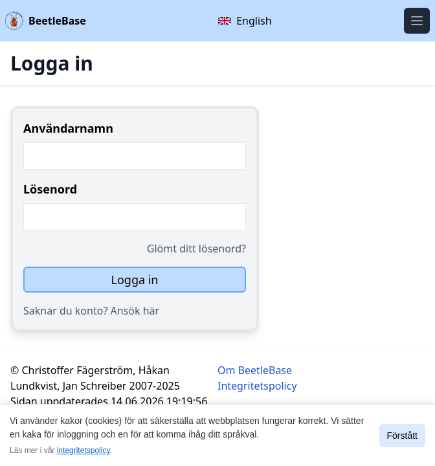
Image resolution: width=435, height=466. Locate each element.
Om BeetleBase (255, 370)
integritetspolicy (83, 450)
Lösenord (50, 189)
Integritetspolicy (257, 386)
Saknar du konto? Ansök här (91, 311)
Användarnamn (68, 128)
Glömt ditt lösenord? (196, 248)
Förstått (402, 435)
